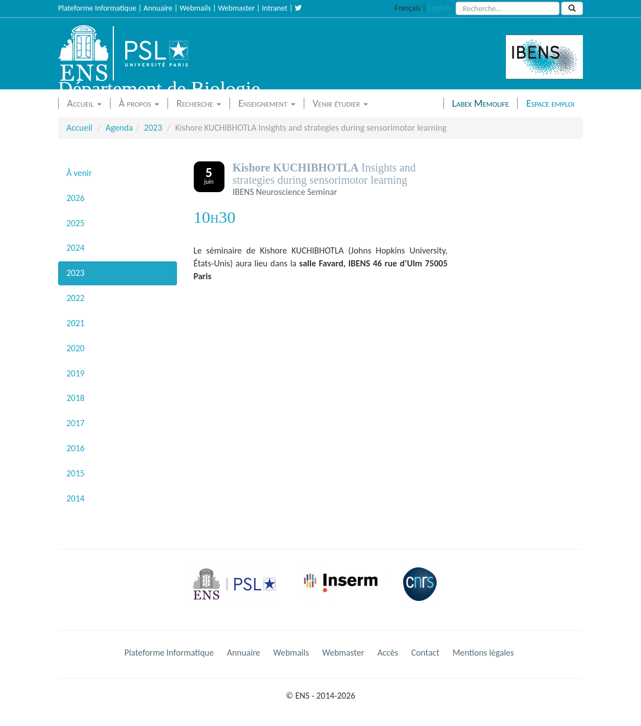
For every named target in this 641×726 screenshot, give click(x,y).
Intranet (275, 8)
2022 (75, 298)
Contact (425, 652)
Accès (387, 652)
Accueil (84, 103)
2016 (75, 448)
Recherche (198, 103)
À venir (79, 173)
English (439, 8)
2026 (75, 198)
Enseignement (266, 103)
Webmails (195, 8)
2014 (75, 498)
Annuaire (158, 8)
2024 (75, 247)
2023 (153, 127)
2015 (75, 473)
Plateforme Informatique (97, 8)
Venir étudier (340, 103)
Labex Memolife (480, 103)
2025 (75, 223)
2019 (75, 373)
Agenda (119, 127)
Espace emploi (550, 103)
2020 (75, 348)
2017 (75, 423)
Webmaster (236, 8)
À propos (139, 103)
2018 (75, 398)
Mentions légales (483, 652)
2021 (75, 323)
